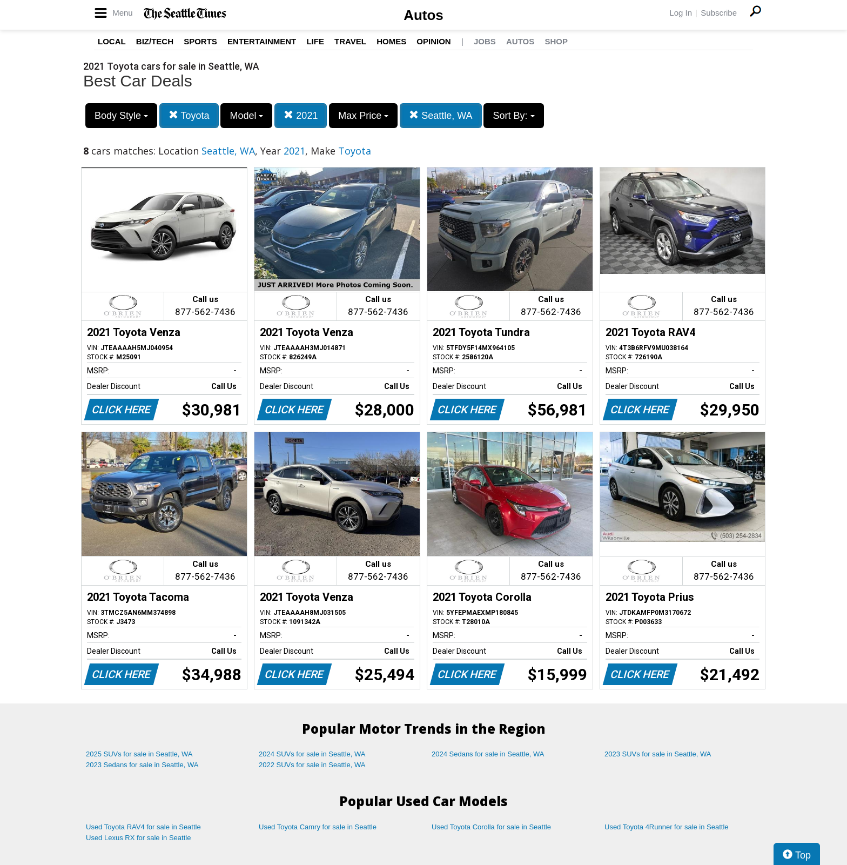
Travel (350, 41)
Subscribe (719, 12)
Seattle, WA (440, 115)
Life (315, 41)
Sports (200, 41)
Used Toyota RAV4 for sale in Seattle (143, 827)
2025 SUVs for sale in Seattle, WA (139, 754)
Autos (423, 15)
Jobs (485, 41)
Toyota (189, 115)
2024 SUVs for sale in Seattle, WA (312, 754)
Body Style (121, 115)
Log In (680, 12)
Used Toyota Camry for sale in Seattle (318, 827)
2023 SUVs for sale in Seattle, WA (657, 754)
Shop (556, 41)
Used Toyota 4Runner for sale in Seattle (666, 827)
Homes (391, 41)
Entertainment (261, 41)
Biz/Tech (154, 41)
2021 (301, 115)
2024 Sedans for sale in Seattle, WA (488, 754)
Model (246, 115)
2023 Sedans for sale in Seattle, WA (142, 765)
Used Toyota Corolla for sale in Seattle (491, 827)
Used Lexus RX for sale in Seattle (138, 838)
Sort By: (513, 115)
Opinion (433, 41)
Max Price (363, 115)
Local (112, 41)
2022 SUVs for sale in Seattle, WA (312, 765)
